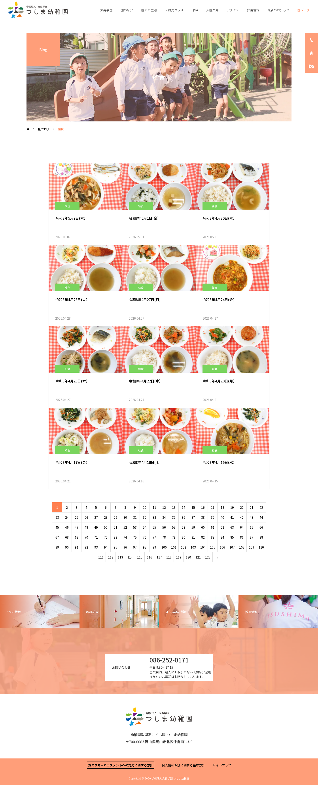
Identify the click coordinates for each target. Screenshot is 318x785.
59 (193, 527)
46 (67, 527)
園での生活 (149, 10)
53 (135, 527)
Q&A (195, 10)
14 (183, 507)
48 (86, 527)
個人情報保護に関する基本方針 (183, 765)
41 (232, 517)
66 (261, 527)
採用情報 (253, 10)
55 (154, 527)
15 (193, 507)
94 (106, 547)
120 (188, 557)
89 (57, 547)
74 (125, 537)
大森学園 (106, 10)
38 (203, 517)
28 (106, 517)
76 (144, 537)
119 (178, 557)
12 (164, 507)
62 (222, 527)
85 (232, 537)
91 (76, 547)
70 (86, 537)
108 (241, 547)
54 (144, 527)
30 (125, 517)
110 (261, 547)
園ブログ (303, 10)
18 (222, 507)
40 (222, 517)
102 (183, 547)
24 (67, 517)
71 (96, 537)
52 (125, 527)
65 (251, 527)
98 (144, 547)
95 (115, 547)
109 (251, 547)
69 (76, 537)
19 (232, 507)
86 (242, 537)
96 (125, 547)
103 (193, 547)
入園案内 (212, 10)
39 (212, 517)
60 (203, 527)
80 (183, 537)
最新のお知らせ (278, 10)
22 (261, 507)
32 (144, 517)
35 (174, 517)
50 (106, 527)
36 (183, 517)
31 (135, 517)
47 (76, 527)
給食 (67, 206)
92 (86, 547)
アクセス (233, 10)
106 (222, 547)
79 (174, 537)
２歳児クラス (174, 10)
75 (135, 537)
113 (120, 557)
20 (242, 507)
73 (115, 537)
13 (174, 507)
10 (144, 507)
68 (67, 537)
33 (154, 517)
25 (76, 517)
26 (86, 517)
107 (232, 547)
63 (232, 527)
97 (135, 547)
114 (130, 557)
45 (57, 527)
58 (183, 527)
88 (261, 537)
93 (96, 547)
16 (203, 507)
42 (242, 517)
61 (212, 527)
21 (251, 507)
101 (173, 547)
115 (139, 557)
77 (154, 537)
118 (169, 557)
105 (212, 547)
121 (198, 557)
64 (242, 527)
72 (106, 537)
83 (212, 537)
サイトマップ (222, 765)
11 (154, 507)
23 (57, 517)
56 (164, 527)
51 (115, 527)
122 (207, 557)
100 (164, 547)
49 (96, 527)
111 (101, 557)
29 (115, 517)
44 (261, 517)
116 (149, 557)
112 (110, 557)
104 (203, 547)
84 (222, 537)
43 (251, 517)
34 (164, 517)
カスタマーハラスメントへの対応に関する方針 (120, 765)
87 (251, 537)
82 (203, 537)
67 (57, 537)
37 (193, 517)
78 (164, 537)
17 (212, 507)
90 (67, 547)
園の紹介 (127, 10)
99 (154, 547)
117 (159, 557)
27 (96, 517)
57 (174, 527)
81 (193, 537)
